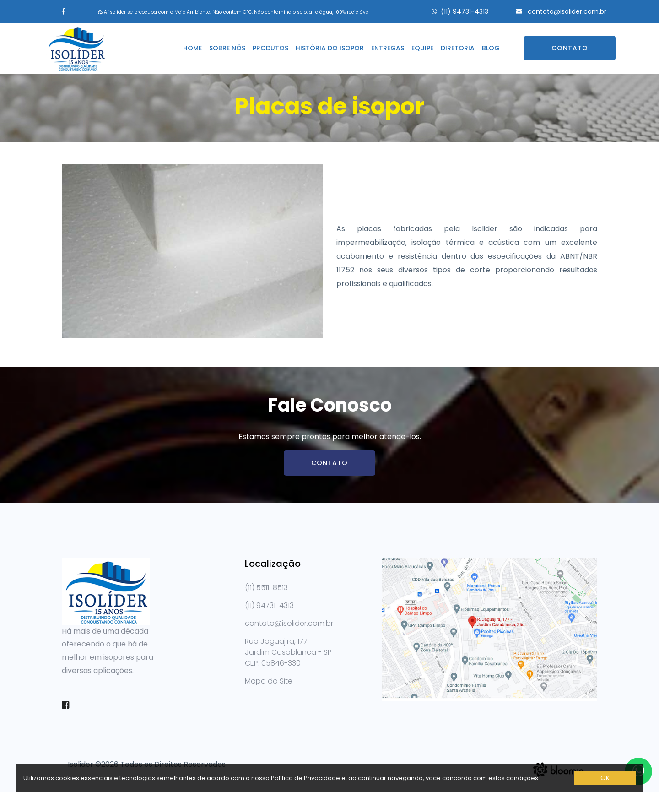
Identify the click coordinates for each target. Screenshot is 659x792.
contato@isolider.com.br (566, 11)
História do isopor (330, 48)
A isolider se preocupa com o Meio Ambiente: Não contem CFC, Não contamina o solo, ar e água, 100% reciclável (234, 12)
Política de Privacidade (305, 778)
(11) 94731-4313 (464, 11)
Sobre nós (227, 48)
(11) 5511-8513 (266, 587)
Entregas (387, 48)
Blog (491, 48)
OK (605, 777)
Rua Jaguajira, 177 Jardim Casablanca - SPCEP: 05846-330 (288, 652)
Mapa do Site (268, 681)
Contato (569, 48)
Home (192, 48)
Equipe (422, 48)
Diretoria (458, 48)
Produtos (270, 48)
